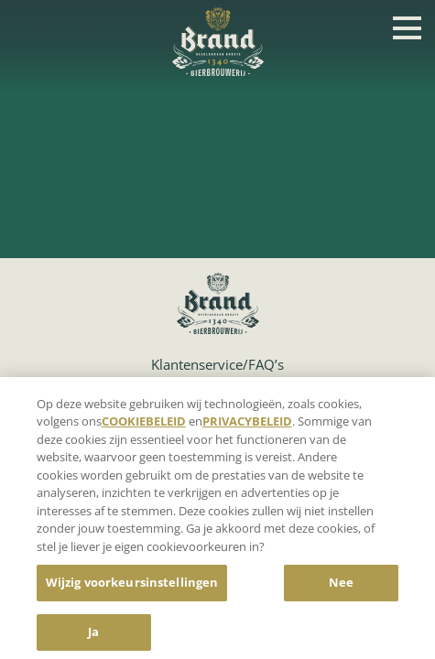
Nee (341, 586)
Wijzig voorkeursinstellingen (132, 586)
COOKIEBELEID (144, 424)
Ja (93, 635)
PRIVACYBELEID (247, 424)
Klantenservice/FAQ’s (217, 364)
